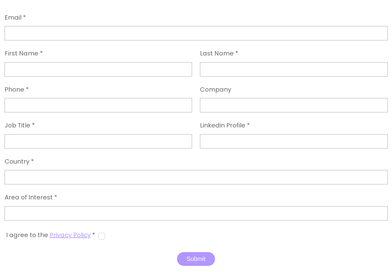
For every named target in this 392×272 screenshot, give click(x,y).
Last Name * (219, 54)
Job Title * (20, 126)
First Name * (24, 54)
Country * (19, 162)
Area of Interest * (31, 198)
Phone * (17, 90)
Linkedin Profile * (225, 126)
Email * (15, 18)
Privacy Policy (70, 235)
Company (215, 90)
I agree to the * (50, 235)
